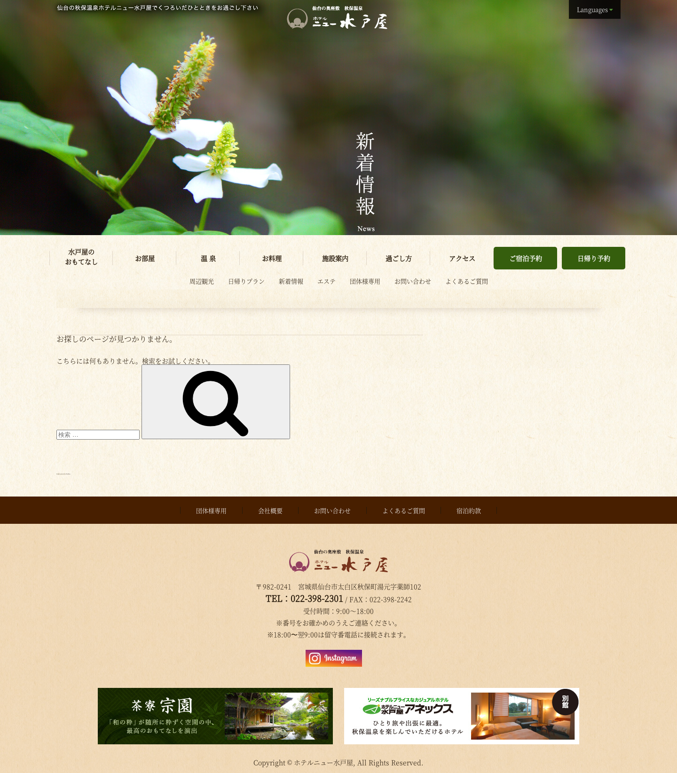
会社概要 (270, 508)
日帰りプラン (246, 280)
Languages (592, 9)
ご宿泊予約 (525, 258)
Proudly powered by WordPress (107, 471)
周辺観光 (201, 280)
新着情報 (291, 280)
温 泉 (208, 258)
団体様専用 (365, 280)
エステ (326, 280)
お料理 (272, 258)
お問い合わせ (412, 280)
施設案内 (335, 258)
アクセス (462, 258)
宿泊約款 (469, 508)
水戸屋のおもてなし (81, 256)
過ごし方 (399, 258)
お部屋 (145, 258)
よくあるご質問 (466, 280)
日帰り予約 (593, 258)
